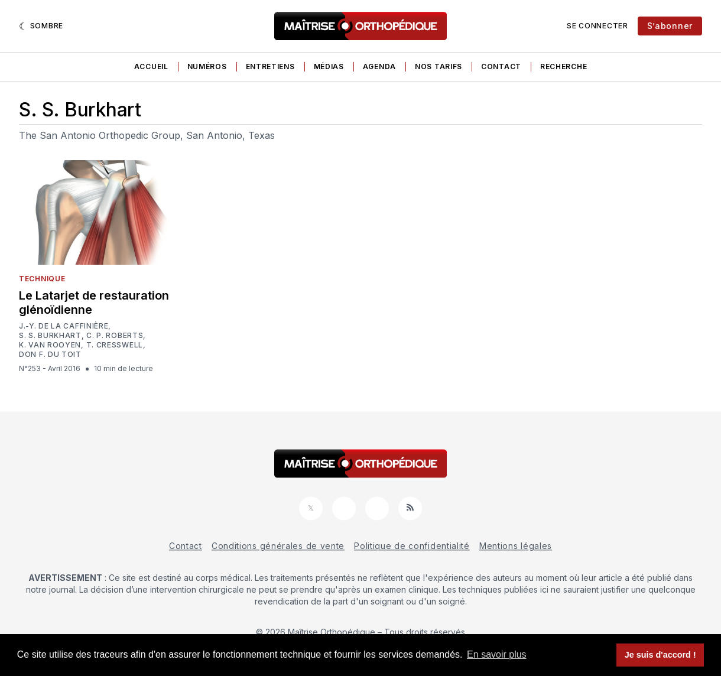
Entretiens (270, 66)
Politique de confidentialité (412, 546)
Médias (329, 66)
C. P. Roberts (114, 335)
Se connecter (597, 25)
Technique (42, 278)
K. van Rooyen (50, 345)
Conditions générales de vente (278, 546)
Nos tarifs (438, 66)
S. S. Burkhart (50, 335)
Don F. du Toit (50, 354)
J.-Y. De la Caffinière (63, 325)
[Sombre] (41, 26)
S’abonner (670, 26)
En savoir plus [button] (497, 654)
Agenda (379, 66)
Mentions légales (515, 546)
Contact (501, 66)
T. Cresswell (114, 345)
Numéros (207, 66)
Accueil (151, 66)
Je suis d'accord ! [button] (660, 654)
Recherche (563, 66)
